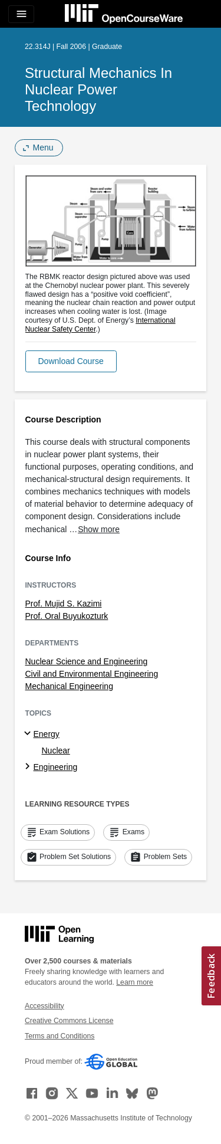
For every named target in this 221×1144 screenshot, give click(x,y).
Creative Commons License (69, 1021)
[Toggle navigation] (21, 14)
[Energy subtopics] (29, 734)
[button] (71, 361)
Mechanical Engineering (69, 686)
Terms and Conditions (59, 1036)
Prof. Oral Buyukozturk (66, 616)
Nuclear (56, 750)
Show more (99, 529)
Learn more (134, 982)
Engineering (56, 767)
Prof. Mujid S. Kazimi (63, 603)
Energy (47, 734)
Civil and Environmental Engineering (92, 673)
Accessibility (44, 1006)
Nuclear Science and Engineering (86, 661)
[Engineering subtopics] (29, 767)
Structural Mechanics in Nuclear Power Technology (98, 89)
